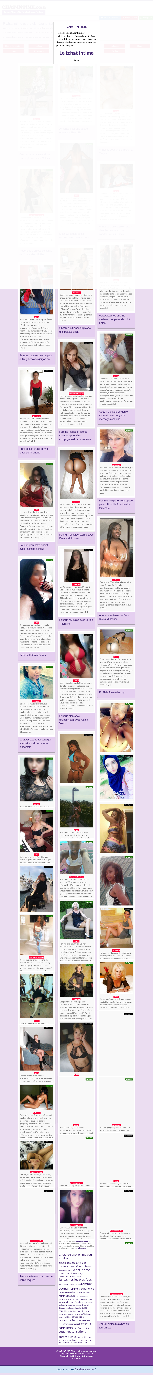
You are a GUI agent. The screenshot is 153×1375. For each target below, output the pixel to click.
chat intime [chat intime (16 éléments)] (82, 1270)
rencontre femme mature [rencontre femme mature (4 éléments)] (69, 1324)
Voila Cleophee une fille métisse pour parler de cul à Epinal (114, 319)
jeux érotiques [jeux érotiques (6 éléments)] (77, 1302)
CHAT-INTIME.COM (66, 1351)
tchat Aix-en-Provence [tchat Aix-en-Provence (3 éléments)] (79, 1340)
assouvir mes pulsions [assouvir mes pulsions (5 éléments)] (81, 1266)
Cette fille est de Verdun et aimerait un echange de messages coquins (113, 415)
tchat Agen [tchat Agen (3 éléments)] (67, 1340)
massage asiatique (81, 1241)
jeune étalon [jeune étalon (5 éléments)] (64, 1302)
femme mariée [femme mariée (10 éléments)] (81, 1292)
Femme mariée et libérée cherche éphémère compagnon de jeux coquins (75, 435)
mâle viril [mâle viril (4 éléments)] (62, 1305)
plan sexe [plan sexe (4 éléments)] (67, 1314)
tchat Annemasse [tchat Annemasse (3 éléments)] (70, 1342)
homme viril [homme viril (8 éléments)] (86, 1299)
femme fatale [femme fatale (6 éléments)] (65, 1292)
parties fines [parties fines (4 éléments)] (72, 1311)
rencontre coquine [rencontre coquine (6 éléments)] (75, 1316)
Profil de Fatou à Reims (33, 655)
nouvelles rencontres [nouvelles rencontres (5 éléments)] (76, 1305)
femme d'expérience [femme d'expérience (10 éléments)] (81, 1288)
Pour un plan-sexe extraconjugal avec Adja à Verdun (73, 719)
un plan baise (81, 1248)
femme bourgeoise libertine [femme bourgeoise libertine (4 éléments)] (70, 1284)
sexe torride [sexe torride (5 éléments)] (81, 1337)
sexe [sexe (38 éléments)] (72, 1336)
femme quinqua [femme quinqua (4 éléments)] (82, 1296)
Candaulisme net (85, 1369)
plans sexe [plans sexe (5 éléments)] (76, 1314)
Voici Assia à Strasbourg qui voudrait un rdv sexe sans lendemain (35, 743)
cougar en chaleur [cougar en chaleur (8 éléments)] (68, 1273)
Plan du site (76, 1358)
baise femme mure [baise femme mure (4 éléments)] (66, 1270)
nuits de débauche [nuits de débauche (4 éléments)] (74, 1308)
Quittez (76, 60)
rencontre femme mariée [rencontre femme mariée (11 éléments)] (74, 1320)
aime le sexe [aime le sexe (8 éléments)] (65, 1262)
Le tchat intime (76, 53)
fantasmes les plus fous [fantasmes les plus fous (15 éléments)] (75, 1279)
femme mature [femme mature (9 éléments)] (67, 1295)
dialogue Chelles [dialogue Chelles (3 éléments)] (75, 1276)
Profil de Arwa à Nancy (112, 692)
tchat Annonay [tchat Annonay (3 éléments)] (82, 1342)
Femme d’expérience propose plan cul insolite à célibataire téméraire (116, 504)
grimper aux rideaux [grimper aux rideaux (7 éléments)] (69, 1299)
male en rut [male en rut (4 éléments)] (89, 1302)
